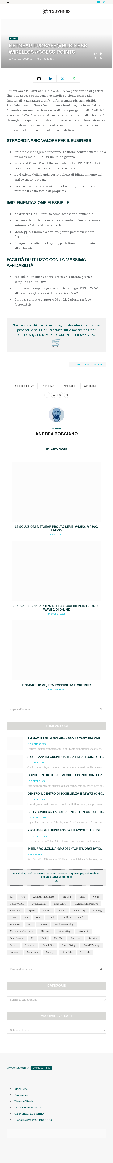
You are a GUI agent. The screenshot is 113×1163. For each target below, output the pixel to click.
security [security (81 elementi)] (92, 938)
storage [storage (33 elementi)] (50, 952)
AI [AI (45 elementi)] (11, 896)
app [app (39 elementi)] (23, 896)
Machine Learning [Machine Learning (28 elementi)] (64, 924)
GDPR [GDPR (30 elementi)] (13, 917)
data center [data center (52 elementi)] (60, 903)
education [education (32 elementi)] (15, 910)
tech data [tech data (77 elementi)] (67, 952)
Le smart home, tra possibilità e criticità (56, 685)
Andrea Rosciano (22, 59)
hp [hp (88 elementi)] (26, 917)
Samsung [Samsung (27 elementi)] (75, 938)
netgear (49, 386)
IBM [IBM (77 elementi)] (38, 917)
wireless (90, 386)
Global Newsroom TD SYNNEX (33, 1120)
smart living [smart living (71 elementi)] (68, 945)
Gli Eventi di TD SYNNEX (29, 1114)
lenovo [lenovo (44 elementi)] (43, 924)
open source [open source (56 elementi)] (16, 938)
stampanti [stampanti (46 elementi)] (32, 952)
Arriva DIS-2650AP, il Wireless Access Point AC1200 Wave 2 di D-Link (56, 607)
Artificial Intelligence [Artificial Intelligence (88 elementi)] (43, 896)
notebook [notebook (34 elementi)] (83, 931)
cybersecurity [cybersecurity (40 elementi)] (39, 903)
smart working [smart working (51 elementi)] (91, 945)
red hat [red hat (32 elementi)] (58, 938)
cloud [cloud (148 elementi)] (96, 896)
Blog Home (21, 1089)
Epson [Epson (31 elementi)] (32, 910)
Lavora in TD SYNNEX (27, 1107)
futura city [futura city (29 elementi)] (79, 910)
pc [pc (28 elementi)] (32, 938)
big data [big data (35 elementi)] (67, 896)
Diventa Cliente (23, 1101)
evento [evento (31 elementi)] (46, 910)
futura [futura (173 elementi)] (61, 910)
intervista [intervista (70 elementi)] (15, 924)
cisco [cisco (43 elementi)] (82, 896)
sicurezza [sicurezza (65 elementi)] (30, 945)
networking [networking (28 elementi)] (64, 931)
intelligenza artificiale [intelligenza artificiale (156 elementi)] (73, 917)
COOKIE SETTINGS (41, 1068)
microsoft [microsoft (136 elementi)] (45, 931)
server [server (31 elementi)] (13, 945)
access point (24, 386)
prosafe (69, 386)
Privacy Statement (18, 1068)
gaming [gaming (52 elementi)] (97, 910)
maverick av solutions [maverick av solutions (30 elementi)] (21, 931)
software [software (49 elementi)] (14, 952)
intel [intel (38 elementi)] (51, 917)
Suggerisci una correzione (87, 364)
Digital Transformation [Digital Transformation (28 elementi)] (86, 903)
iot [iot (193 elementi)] (29, 924)
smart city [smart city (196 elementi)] (48, 945)
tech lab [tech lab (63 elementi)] (85, 952)
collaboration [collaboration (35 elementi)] (17, 903)
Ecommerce (21, 1095)
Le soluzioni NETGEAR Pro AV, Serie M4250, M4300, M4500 (56, 528)
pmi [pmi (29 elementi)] (44, 938)
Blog (13, 38)
